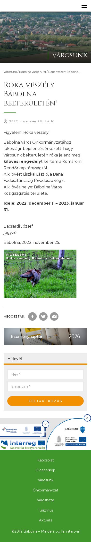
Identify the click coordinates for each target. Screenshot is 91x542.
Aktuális (45, 520)
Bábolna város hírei (32, 72)
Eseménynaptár (26, 336)
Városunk (10, 72)
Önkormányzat (45, 490)
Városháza (45, 500)
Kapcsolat (45, 460)
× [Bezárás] (45, 424)
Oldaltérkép (45, 470)
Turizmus (45, 510)
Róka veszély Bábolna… (64, 72)
